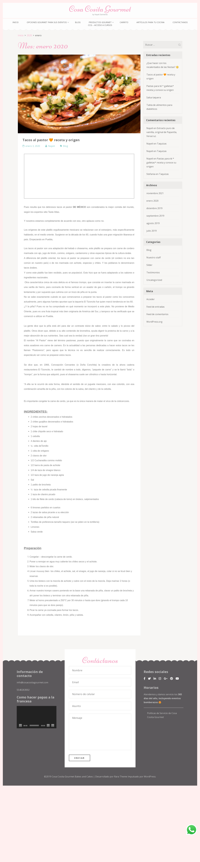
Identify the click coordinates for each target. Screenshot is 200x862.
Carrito (124, 22)
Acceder (150, 299)
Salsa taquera (153, 97)
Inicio (15, 22)
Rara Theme (121, 776)
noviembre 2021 (155, 193)
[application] (36, 716)
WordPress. (150, 776)
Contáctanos (180, 22)
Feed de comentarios (157, 314)
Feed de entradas (155, 306)
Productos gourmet (100, 22)
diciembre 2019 (154, 208)
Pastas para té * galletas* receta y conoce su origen (161, 162)
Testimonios (153, 272)
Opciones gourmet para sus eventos (47, 22)
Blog (78, 22)
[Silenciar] (48, 724)
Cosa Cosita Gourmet (100, 9)
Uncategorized (154, 280)
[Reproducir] (20, 724)
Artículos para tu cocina (150, 22)
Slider (149, 265)
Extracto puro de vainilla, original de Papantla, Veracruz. (161, 132)
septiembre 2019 (155, 215)
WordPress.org (154, 321)
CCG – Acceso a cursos (100, 25)
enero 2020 (152, 200)
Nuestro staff (153, 257)
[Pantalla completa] (52, 724)
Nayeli (51, 146)
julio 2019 (151, 230)
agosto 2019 (153, 223)
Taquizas (162, 143)
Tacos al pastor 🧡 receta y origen (51, 140)
